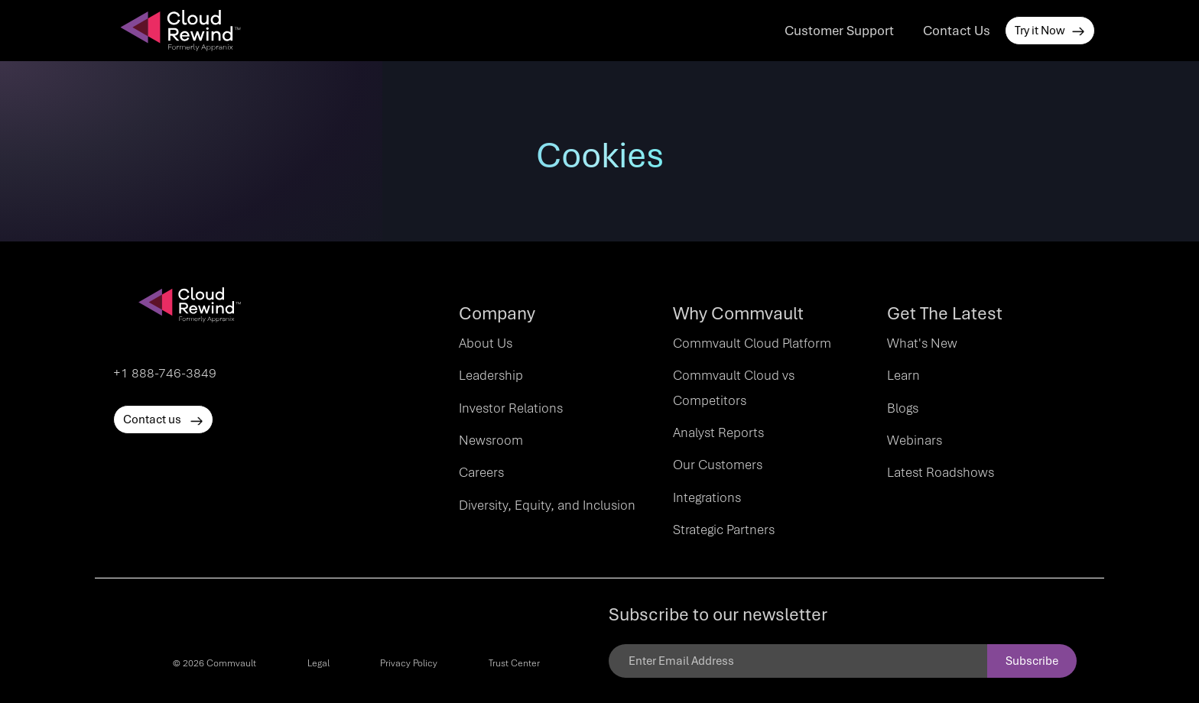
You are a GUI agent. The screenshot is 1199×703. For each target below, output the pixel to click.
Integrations (707, 497)
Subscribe (1032, 661)
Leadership (491, 375)
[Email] (798, 661)
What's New (922, 343)
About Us (485, 343)
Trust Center (514, 663)
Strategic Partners (724, 529)
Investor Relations (511, 408)
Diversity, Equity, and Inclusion (547, 505)
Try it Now (1050, 30)
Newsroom (491, 440)
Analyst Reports (718, 432)
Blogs (902, 408)
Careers (481, 472)
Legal (318, 663)
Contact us (163, 419)
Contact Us (956, 30)
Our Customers (717, 464)
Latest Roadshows (940, 472)
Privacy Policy (408, 663)
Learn (903, 375)
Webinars (914, 440)
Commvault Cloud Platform (752, 343)
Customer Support (839, 30)
